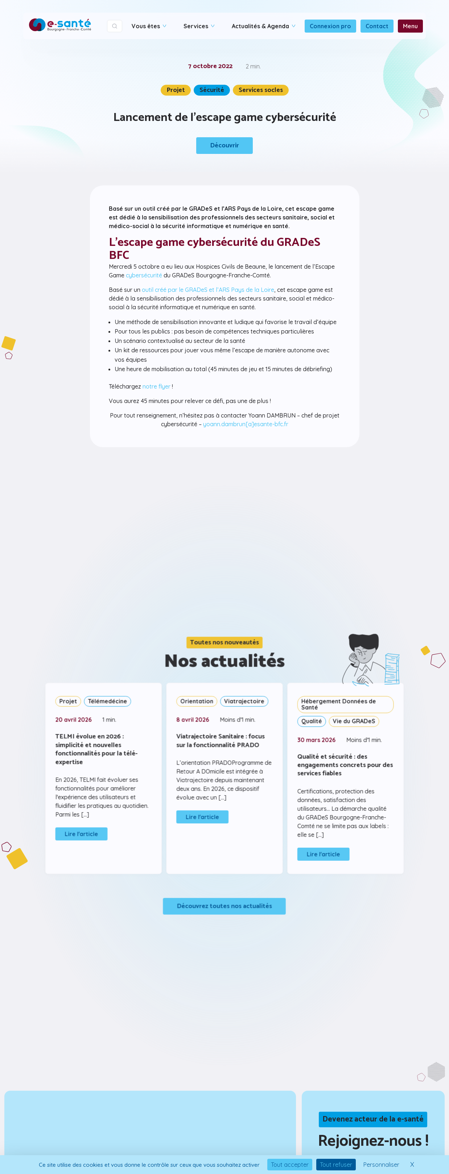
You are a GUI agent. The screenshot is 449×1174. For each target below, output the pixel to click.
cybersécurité (145, 276)
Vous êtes (149, 26)
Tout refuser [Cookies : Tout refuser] (336, 1164)
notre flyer (157, 385)
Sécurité (212, 90)
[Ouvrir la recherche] (114, 26)
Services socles (259, 90)
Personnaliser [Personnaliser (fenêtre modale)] (381, 1164)
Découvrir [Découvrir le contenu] (224, 145)
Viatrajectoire (243, 703)
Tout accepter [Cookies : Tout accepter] (290, 1164)
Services (199, 26)
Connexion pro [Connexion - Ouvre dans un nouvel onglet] (330, 26)
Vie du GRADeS (351, 722)
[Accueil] (60, 26)
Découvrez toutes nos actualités (224, 903)
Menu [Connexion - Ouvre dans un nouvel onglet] (410, 26)
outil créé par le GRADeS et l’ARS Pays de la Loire (208, 290)
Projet (177, 90)
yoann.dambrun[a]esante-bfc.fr (245, 422)
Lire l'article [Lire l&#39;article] (85, 833)
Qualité (310, 722)
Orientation (197, 703)
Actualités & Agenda (263, 26)
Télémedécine (110, 703)
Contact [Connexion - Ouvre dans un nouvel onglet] (377, 26)
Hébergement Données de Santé (336, 706)
